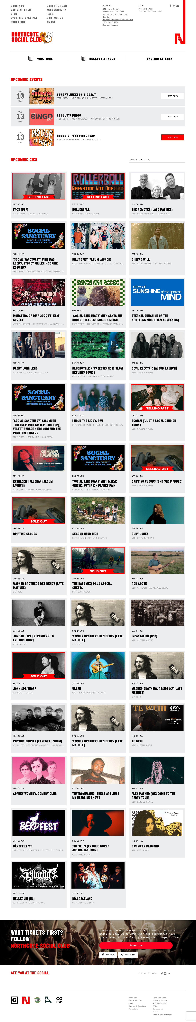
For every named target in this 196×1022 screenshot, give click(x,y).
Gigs (14, 13)
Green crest (37, 1000)
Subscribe (136, 945)
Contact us (55, 17)
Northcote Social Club (14, 1000)
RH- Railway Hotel (48, 1000)
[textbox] (157, 159)
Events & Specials (24, 17)
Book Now (17, 5)
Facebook (108, 954)
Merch (51, 21)
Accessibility (57, 9)
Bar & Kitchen (21, 9)
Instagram (128, 954)
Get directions (110, 25)
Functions (18, 21)
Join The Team (57, 5)
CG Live (59, 1000)
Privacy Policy (160, 1000)
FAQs (50, 13)
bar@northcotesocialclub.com (118, 19)
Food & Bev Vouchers (162, 1015)
